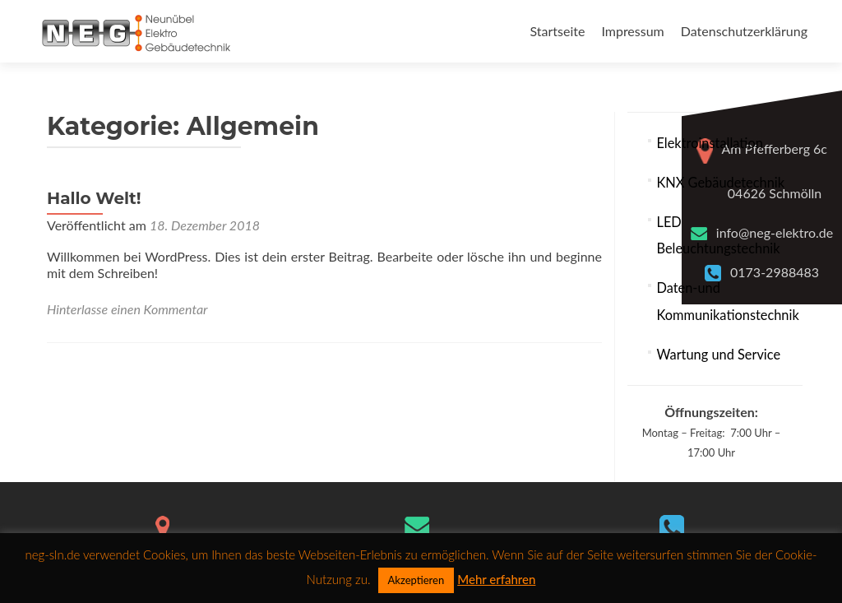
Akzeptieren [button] (416, 580)
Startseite (557, 31)
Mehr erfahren (496, 579)
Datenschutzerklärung (744, 31)
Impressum (632, 31)
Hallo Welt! (94, 198)
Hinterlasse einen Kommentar (127, 309)
